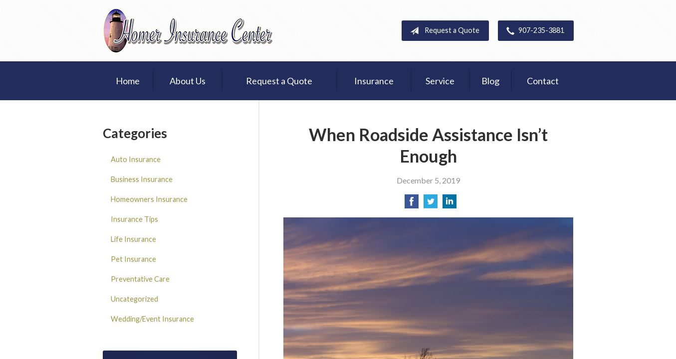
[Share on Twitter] (431, 204)
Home (128, 80)
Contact (543, 80)
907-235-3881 (533, 31)
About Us (188, 80)
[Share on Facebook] (412, 204)
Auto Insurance (136, 159)
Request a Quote (442, 31)
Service (440, 80)
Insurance (374, 80)
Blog (490, 80)
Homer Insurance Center (187, 30)
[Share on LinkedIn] (449, 204)
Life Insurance (133, 239)
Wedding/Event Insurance (152, 319)
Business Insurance (142, 179)
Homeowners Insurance (149, 199)
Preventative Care (140, 279)
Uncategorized (134, 299)
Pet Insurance (133, 259)
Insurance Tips (134, 219)
